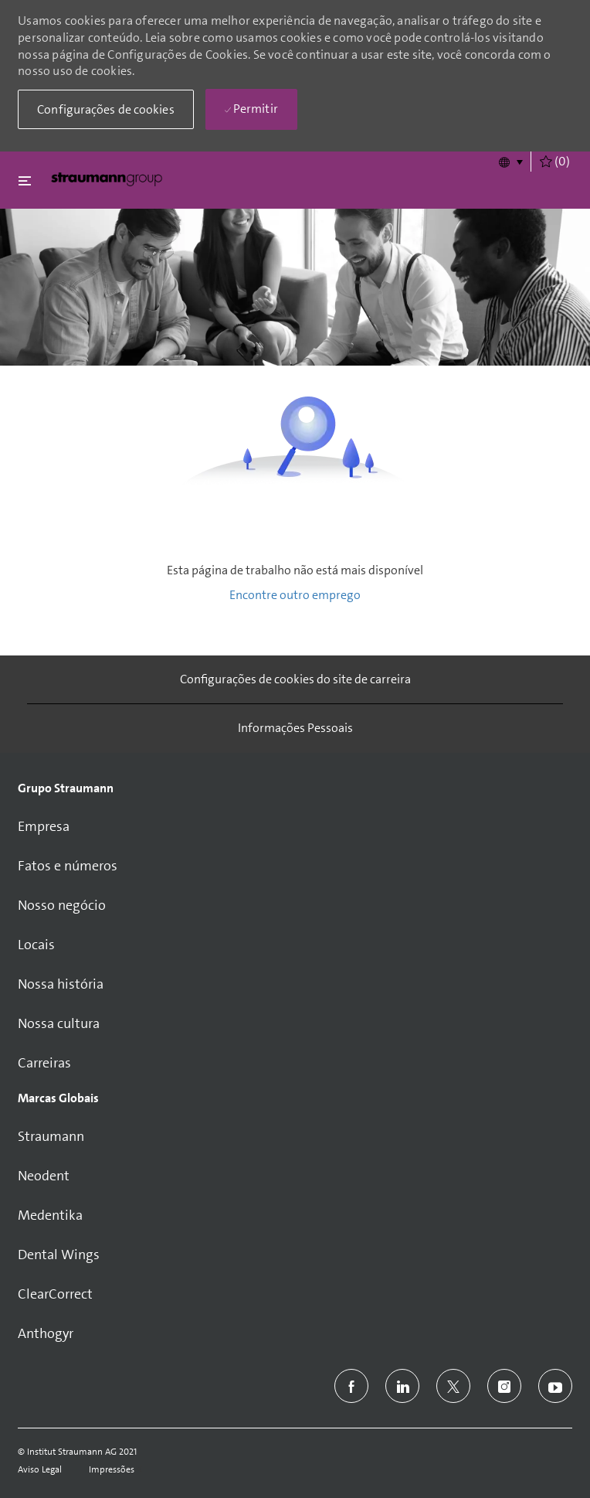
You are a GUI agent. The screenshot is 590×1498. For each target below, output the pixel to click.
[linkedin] (402, 1386)
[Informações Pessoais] (295, 728)
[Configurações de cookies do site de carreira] (295, 679)
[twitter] (453, 1386)
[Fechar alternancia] (25, 180)
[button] (510, 162)
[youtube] (555, 1386)
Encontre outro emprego (295, 595)
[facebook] (351, 1386)
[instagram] (504, 1386)
